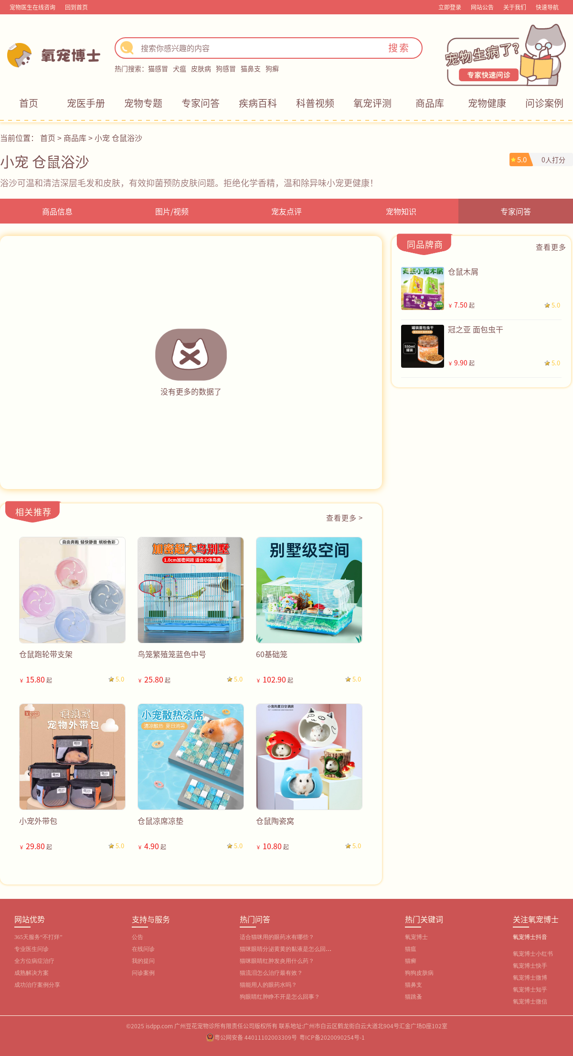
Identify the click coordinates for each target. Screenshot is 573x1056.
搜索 (399, 47)
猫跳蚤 (413, 996)
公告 (137, 937)
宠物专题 (143, 103)
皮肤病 (201, 68)
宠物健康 (487, 103)
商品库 (429, 103)
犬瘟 (179, 68)
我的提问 (143, 961)
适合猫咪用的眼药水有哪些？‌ (277, 937)
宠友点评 (286, 211)
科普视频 (315, 103)
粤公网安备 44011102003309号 (255, 1037)
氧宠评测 (372, 103)
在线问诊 (143, 949)
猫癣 (410, 961)
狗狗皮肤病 (419, 973)
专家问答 (200, 103)
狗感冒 (226, 68)
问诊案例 (544, 103)
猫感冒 (158, 68)
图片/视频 (172, 211)
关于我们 (514, 7)
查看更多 (551, 247)
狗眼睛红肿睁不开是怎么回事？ (280, 996)
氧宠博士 (416, 937)
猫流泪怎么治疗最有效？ (271, 973)
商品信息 (57, 211)
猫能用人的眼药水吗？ (268, 984)
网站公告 (482, 7)
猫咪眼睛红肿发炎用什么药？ (277, 961)
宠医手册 (86, 103)
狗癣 (272, 68)
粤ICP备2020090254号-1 (332, 1037)
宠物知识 (401, 211)
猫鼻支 (251, 68)
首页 (28, 103)
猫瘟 (410, 949)
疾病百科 (258, 103)
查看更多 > (344, 517)
